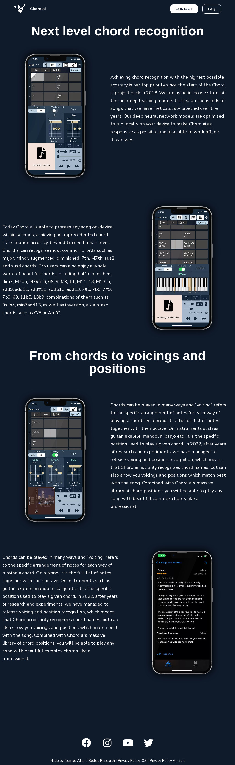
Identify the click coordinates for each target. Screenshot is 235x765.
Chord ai (38, 9)
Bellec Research (101, 761)
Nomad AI (72, 761)
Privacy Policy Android (167, 761)
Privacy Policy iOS (132, 761)
